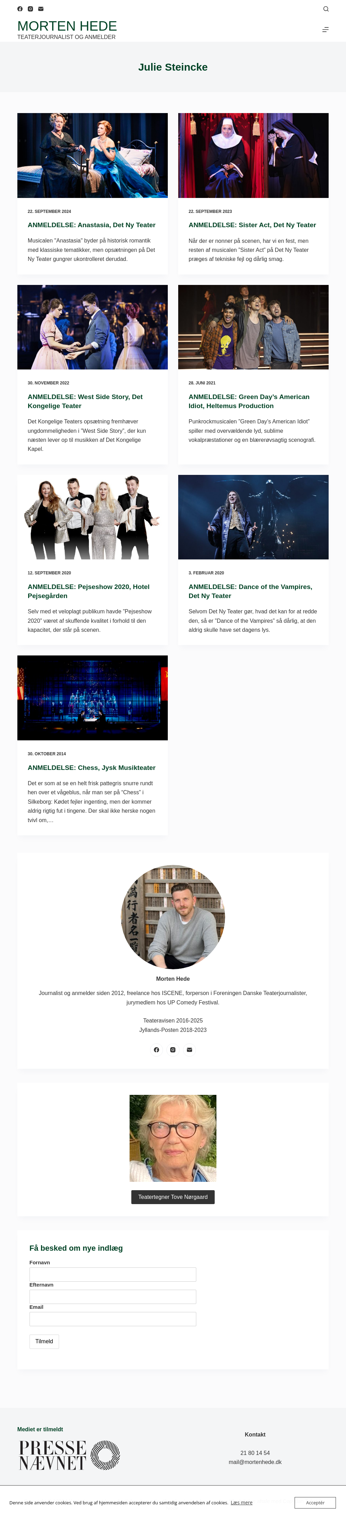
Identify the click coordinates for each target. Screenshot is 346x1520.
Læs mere (241, 1503)
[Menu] (325, 29)
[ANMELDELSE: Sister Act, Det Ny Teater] (253, 155)
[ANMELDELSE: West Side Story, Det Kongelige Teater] (92, 336)
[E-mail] (40, 8)
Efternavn (41, 1303)
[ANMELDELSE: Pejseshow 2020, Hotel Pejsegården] (92, 526)
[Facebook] (20, 8)
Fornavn (40, 1280)
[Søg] (326, 8)
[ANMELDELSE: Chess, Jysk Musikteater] (92, 706)
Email (36, 1325)
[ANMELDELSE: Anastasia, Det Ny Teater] (92, 155)
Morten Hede (67, 25)
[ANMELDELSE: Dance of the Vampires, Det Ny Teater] (253, 526)
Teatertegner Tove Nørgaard (173, 1215)
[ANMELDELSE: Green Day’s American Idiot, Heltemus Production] (253, 336)
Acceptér (315, 1502)
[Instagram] (30, 8)
